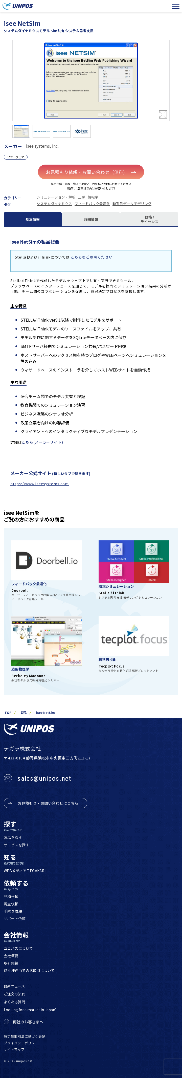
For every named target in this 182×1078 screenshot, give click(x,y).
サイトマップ (14, 1049)
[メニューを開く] (175, 6)
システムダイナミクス (54, 203)
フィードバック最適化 (92, 203)
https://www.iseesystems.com (39, 483)
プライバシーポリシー (21, 1043)
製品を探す (13, 837)
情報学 (93, 197)
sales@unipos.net (44, 778)
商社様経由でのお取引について (29, 970)
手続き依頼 (13, 911)
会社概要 (11, 955)
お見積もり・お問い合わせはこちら (48, 803)
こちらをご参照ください (92, 257)
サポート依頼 (15, 918)
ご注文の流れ (14, 993)
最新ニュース (14, 986)
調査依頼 (11, 904)
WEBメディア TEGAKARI (25, 870)
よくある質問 (14, 1001)
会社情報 (16, 937)
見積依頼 (11, 896)
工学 (81, 197)
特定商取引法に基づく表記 (24, 1036)
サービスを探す (16, 845)
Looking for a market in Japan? (30, 1009)
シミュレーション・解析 (56, 197)
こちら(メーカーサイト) (42, 442)
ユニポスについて (18, 948)
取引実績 (11, 963)
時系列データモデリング (131, 203)
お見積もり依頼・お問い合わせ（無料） (91, 172)
